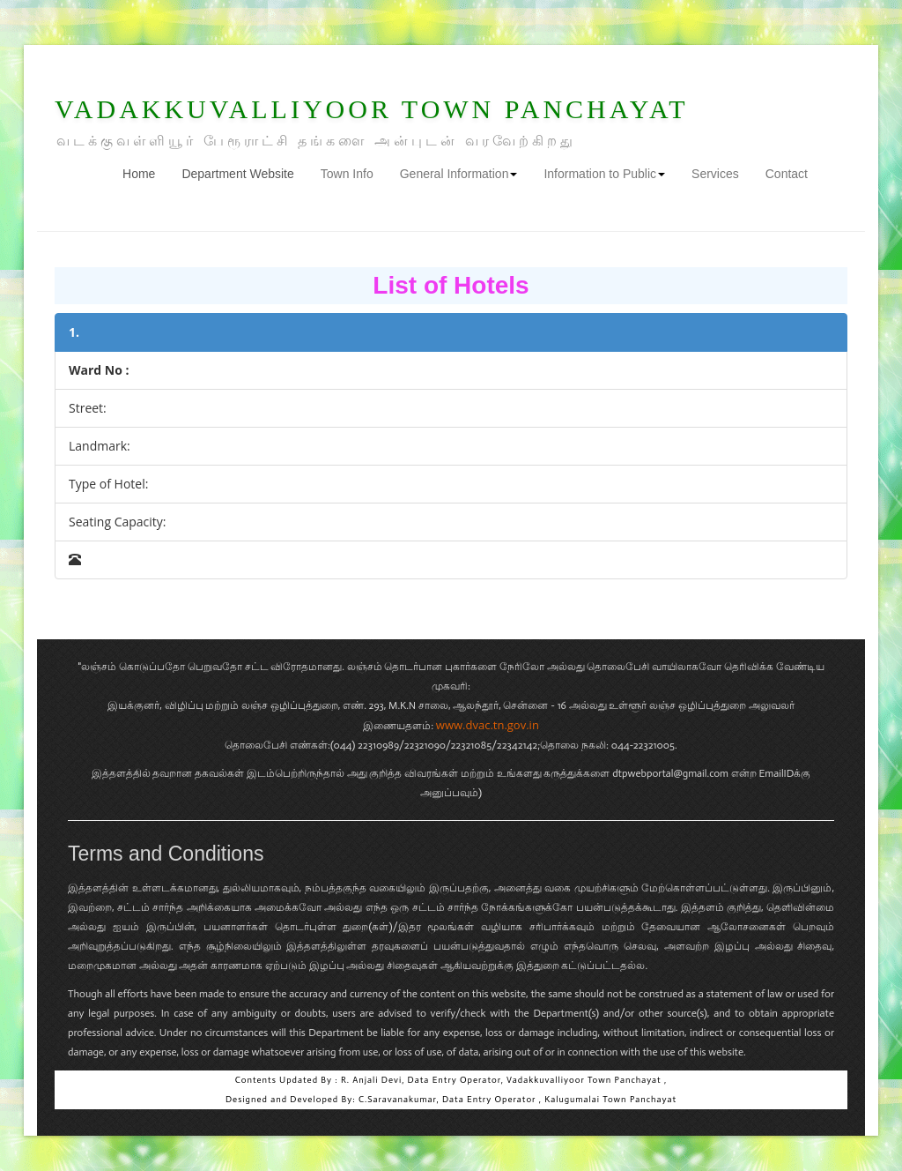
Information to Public (604, 174)
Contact (786, 174)
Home (145, 172)
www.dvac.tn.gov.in (487, 725)
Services (715, 174)
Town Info (347, 174)
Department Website (237, 174)
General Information (459, 174)
